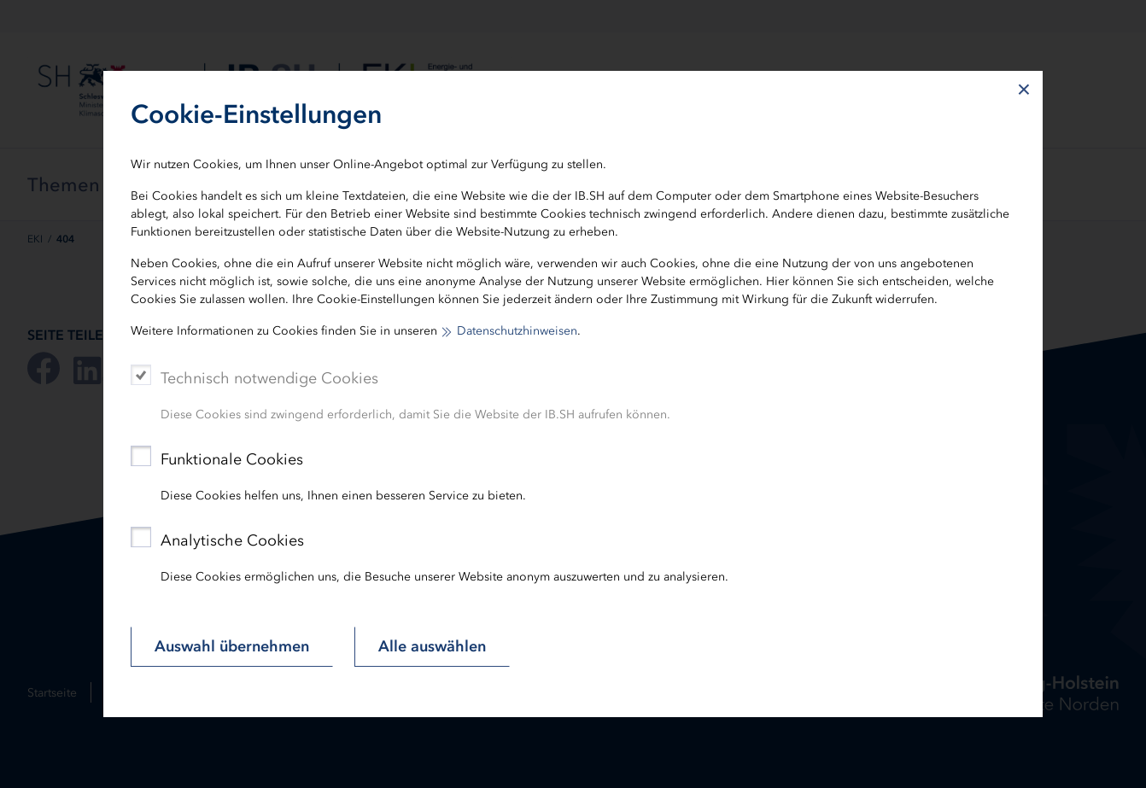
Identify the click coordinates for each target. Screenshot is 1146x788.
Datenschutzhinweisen (517, 331)
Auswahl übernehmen (232, 646)
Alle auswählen (432, 646)
